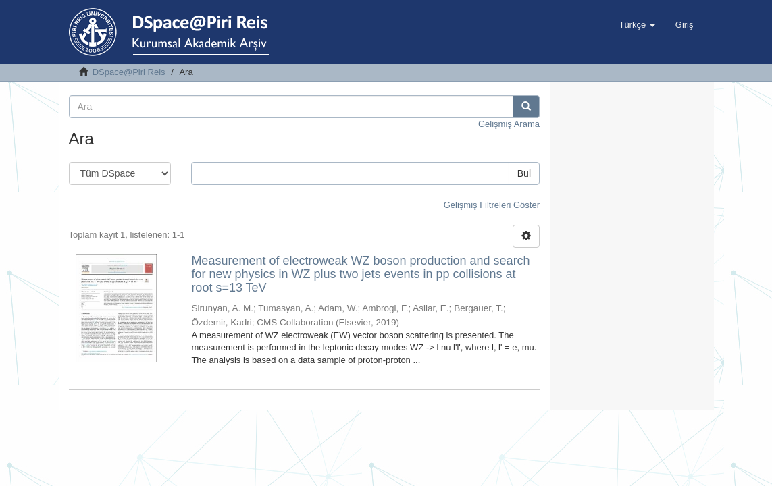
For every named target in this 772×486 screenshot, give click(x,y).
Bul (524, 173)
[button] (637, 25)
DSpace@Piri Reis (129, 72)
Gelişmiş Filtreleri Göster (492, 205)
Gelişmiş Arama (509, 124)
